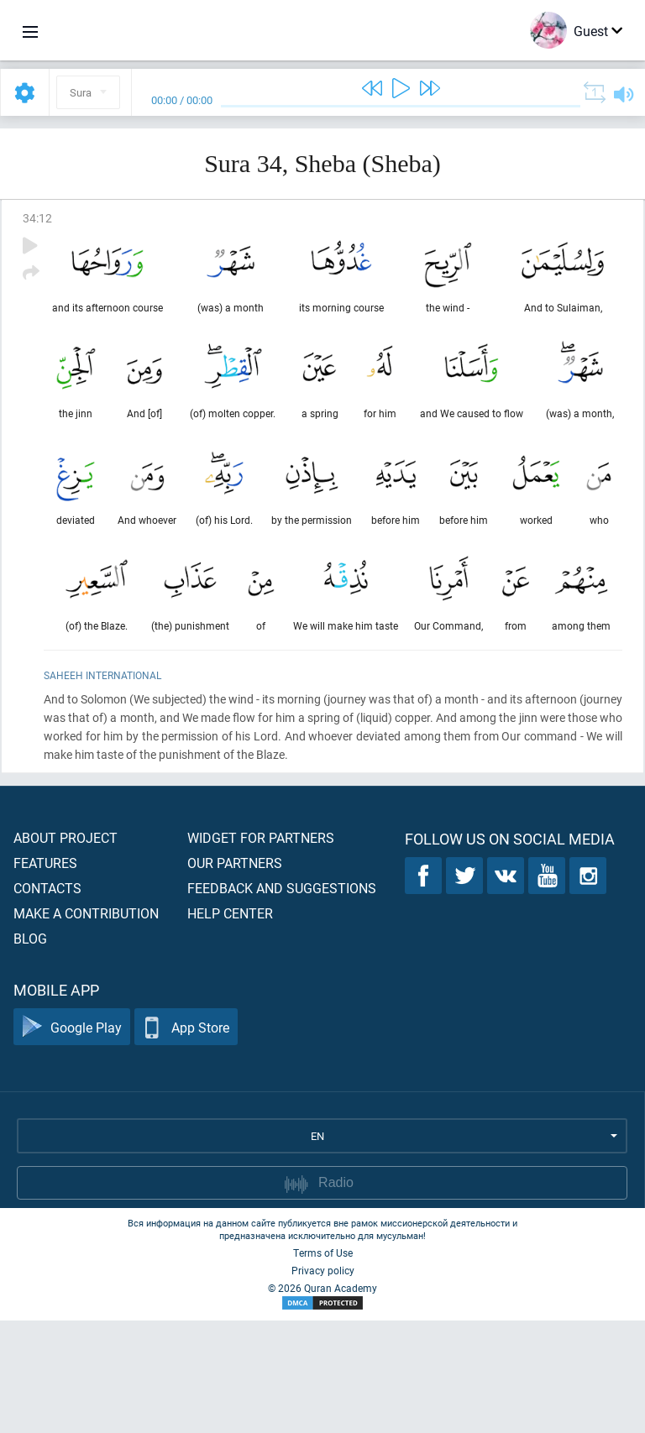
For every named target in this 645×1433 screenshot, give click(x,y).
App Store (186, 1140)
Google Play (72, 1140)
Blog (30, 1050)
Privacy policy (322, 1382)
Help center (230, 1025)
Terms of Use (323, 1365)
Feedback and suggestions (281, 1000)
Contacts (47, 1000)
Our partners (234, 975)
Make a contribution (86, 1025)
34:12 (37, 218)
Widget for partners (260, 950)
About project (65, 950)
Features (45, 975)
